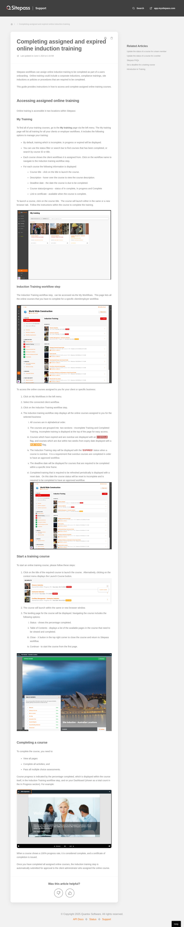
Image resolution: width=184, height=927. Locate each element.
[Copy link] (111, 38)
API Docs (78, 919)
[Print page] (105, 38)
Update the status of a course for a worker (144, 56)
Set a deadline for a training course (141, 65)
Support (106, 919)
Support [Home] (40, 8)
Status (92, 919)
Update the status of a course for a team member (146, 51)
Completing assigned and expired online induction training (44, 24)
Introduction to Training (136, 69)
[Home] (18, 8)
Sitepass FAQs (133, 60)
